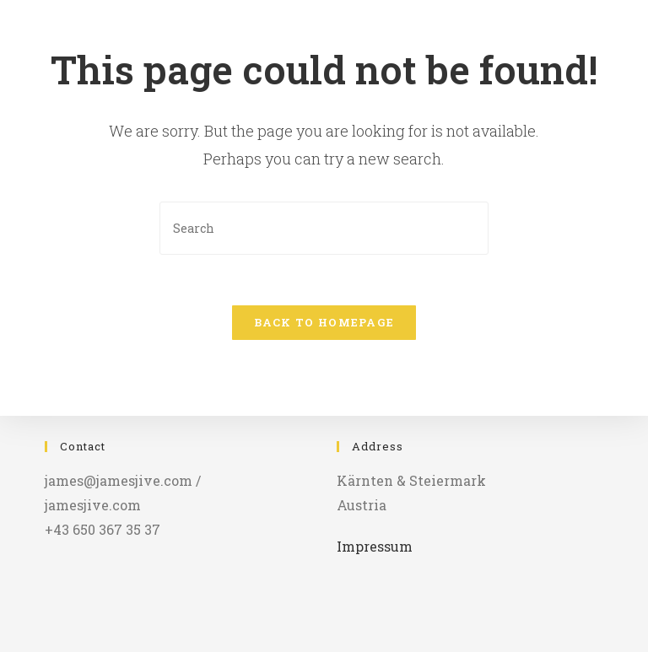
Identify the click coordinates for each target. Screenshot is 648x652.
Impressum (375, 546)
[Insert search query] (324, 228)
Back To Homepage (324, 322)
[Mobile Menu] (617, 38)
